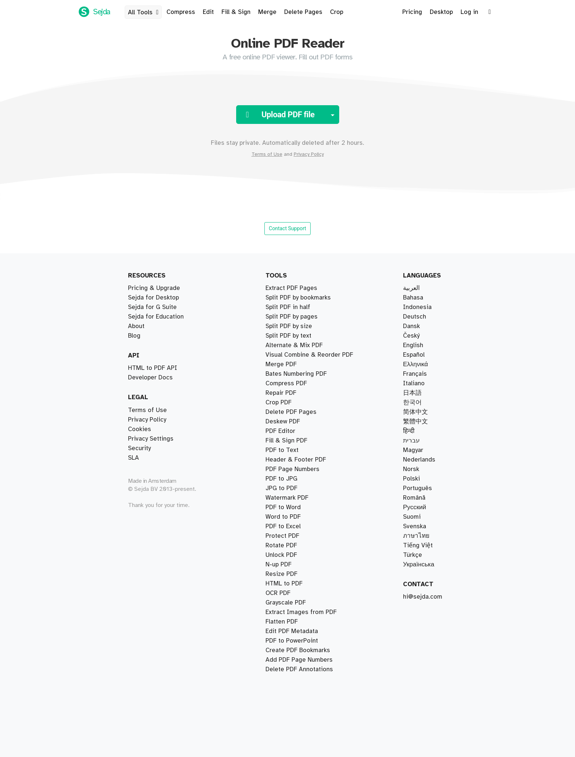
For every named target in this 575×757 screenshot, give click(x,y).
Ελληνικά (415, 364)
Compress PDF (286, 383)
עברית (411, 440)
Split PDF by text (288, 335)
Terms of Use (267, 154)
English (413, 345)
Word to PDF (283, 517)
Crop (336, 12)
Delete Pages (303, 12)
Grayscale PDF (285, 602)
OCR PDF (277, 593)
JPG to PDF (281, 488)
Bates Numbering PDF (296, 374)
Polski (411, 478)
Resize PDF (281, 574)
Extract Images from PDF (301, 612)
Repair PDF (280, 393)
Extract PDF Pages (291, 288)
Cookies (139, 429)
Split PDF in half (287, 307)
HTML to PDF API (152, 368)
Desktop (441, 12)
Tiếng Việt (418, 545)
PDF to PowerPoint (291, 640)
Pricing (412, 12)
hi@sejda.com (422, 597)
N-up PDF (278, 564)
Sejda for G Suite (152, 307)
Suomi (412, 517)
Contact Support (287, 228)
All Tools (144, 12)
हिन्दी (408, 431)
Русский (414, 507)
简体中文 (415, 412)
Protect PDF (282, 536)
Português (417, 488)
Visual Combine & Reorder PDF (309, 355)
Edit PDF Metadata (291, 631)
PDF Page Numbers (292, 469)
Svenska (414, 526)
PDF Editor (280, 431)
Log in (469, 12)
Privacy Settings (150, 439)
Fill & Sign (235, 12)
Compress (180, 12)
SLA (133, 458)
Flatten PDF (281, 621)
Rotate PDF (281, 545)
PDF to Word (283, 507)
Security (139, 448)
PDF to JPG (281, 478)
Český (411, 335)
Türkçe (412, 555)
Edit (208, 12)
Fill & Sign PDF (286, 440)
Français (415, 374)
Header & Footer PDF (295, 459)
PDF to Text (282, 450)
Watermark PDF (286, 498)
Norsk (411, 469)
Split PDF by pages (291, 316)
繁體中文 (415, 421)
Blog (134, 335)
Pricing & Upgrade (154, 288)
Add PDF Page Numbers (299, 660)
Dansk (411, 326)
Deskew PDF (282, 421)
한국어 (412, 402)
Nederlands (419, 459)
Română (414, 498)
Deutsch (414, 316)
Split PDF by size (288, 326)
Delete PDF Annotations (299, 669)
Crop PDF (278, 402)
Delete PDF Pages (290, 412)
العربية (411, 288)
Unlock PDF (281, 555)
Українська (418, 564)
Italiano (414, 383)
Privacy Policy (309, 154)
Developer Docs (150, 377)
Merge (267, 12)
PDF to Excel (283, 526)
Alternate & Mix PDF (294, 345)
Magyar (413, 450)
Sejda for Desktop (153, 297)
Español (414, 355)
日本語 (412, 393)
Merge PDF (281, 364)
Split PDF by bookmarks (298, 297)
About (136, 326)
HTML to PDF (284, 583)
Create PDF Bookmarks (297, 650)
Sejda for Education (156, 316)
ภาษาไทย (416, 536)
